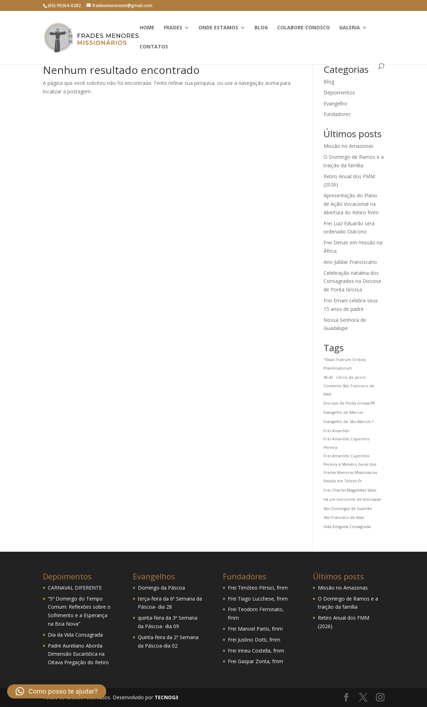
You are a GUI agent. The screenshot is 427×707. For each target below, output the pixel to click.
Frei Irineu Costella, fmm (256, 650)
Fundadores (337, 114)
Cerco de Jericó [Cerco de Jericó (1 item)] (351, 377)
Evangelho (335, 103)
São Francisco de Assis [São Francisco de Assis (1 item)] (344, 517)
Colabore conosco (303, 28)
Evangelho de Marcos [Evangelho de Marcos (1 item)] (343, 412)
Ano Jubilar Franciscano (350, 262)
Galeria (349, 28)
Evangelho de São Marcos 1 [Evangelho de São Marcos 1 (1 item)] (349, 421)
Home (147, 28)
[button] (56, 691)
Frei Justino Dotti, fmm (254, 639)
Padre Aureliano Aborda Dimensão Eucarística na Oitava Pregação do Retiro (78, 654)
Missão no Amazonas (348, 146)
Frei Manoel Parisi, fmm (255, 628)
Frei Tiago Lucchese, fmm (258, 598)
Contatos (154, 47)
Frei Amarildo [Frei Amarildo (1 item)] (336, 430)
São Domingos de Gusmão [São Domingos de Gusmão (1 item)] (348, 508)
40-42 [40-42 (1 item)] (328, 377)
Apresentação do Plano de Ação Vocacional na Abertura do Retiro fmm (351, 204)
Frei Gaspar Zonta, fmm (255, 661)
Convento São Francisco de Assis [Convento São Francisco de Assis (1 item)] (349, 390)
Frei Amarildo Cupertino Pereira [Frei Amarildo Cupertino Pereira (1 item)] (347, 443)
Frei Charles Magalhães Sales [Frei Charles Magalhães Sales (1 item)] (350, 490)
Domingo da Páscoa (161, 587)
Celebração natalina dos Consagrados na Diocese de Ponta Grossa (352, 281)
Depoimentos (339, 92)
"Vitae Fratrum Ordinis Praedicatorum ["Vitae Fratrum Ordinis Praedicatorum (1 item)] (345, 364)
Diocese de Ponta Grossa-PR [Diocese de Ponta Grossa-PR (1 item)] (349, 403)
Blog (261, 28)
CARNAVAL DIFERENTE (75, 587)
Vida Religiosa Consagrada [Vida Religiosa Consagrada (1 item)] (347, 526)
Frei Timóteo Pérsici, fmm (258, 587)
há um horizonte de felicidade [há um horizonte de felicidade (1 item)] (352, 499)
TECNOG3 (165, 697)
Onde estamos (218, 28)
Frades (173, 28)
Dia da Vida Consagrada (75, 634)
